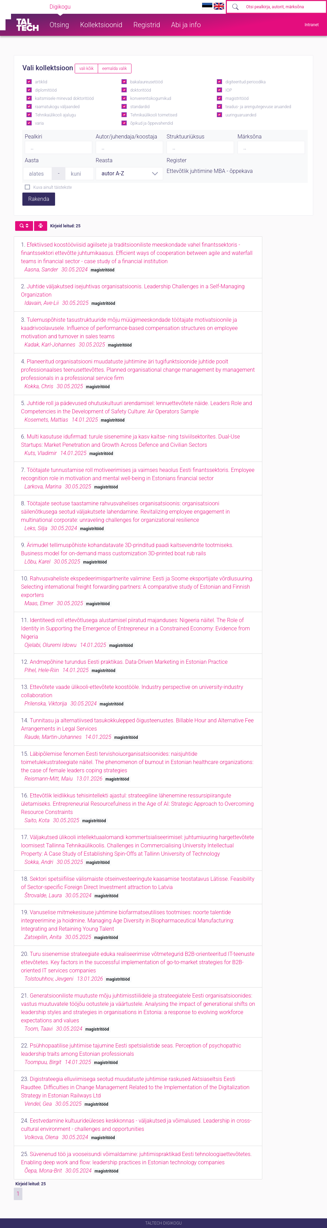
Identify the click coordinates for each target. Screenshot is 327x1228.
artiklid (41, 82)
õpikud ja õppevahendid (151, 123)
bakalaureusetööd (146, 82)
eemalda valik (114, 68)
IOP (228, 90)
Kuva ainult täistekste (52, 187)
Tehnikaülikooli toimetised (153, 115)
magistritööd (237, 98)
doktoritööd (140, 90)
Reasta (104, 160)
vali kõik (86, 68)
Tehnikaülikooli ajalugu (55, 115)
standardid (139, 106)
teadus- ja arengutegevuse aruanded (258, 106)
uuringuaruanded (240, 115)
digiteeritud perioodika (245, 82)
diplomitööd (46, 90)
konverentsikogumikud (150, 98)
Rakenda (38, 199)
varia (39, 123)
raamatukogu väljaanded (57, 106)
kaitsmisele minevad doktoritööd (64, 98)
